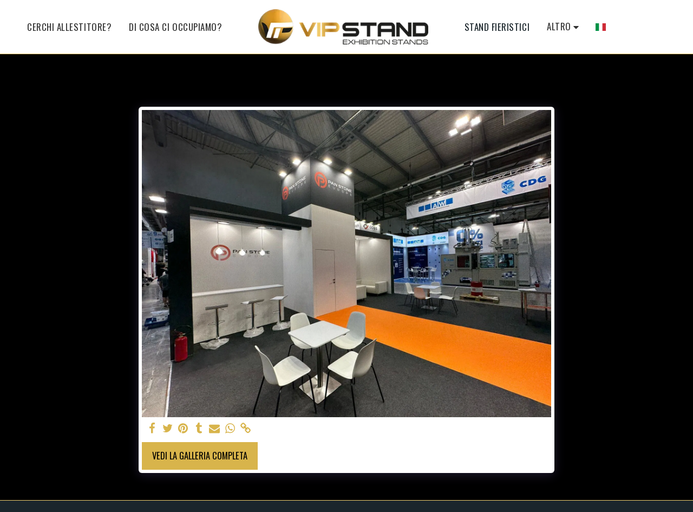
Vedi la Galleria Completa (199, 455)
